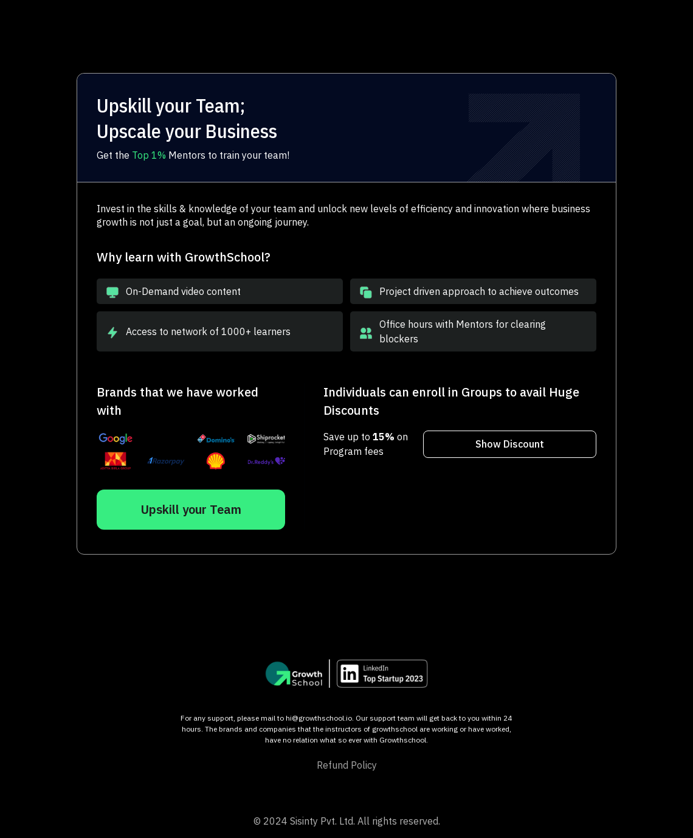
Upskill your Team (190, 509)
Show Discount (509, 444)
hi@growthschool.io (319, 717)
